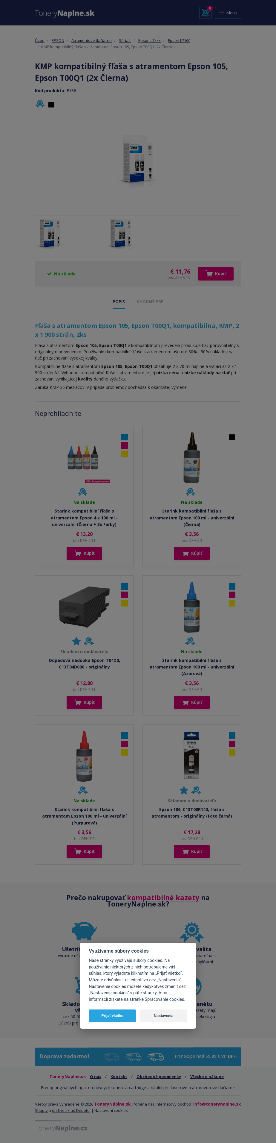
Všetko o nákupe (207, 1076)
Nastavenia (164, 1015)
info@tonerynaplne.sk (217, 1104)
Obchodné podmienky (159, 1076)
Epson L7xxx (149, 40)
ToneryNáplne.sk (112, 1104)
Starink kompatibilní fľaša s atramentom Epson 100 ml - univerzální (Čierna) (192, 517)
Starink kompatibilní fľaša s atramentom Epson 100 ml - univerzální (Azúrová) (192, 667)
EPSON (58, 40)
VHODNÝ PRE (150, 301)
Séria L (125, 40)
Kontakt (119, 1076)
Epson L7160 (179, 40)
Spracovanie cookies (164, 999)
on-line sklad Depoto (71, 1110)
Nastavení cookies (111, 1110)
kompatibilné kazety (163, 897)
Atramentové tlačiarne (91, 40)
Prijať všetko (112, 1015)
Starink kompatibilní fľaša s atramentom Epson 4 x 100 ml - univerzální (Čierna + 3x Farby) (84, 517)
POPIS (119, 301)
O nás (95, 1076)
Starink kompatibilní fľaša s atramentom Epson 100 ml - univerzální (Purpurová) (84, 816)
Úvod (40, 40)
